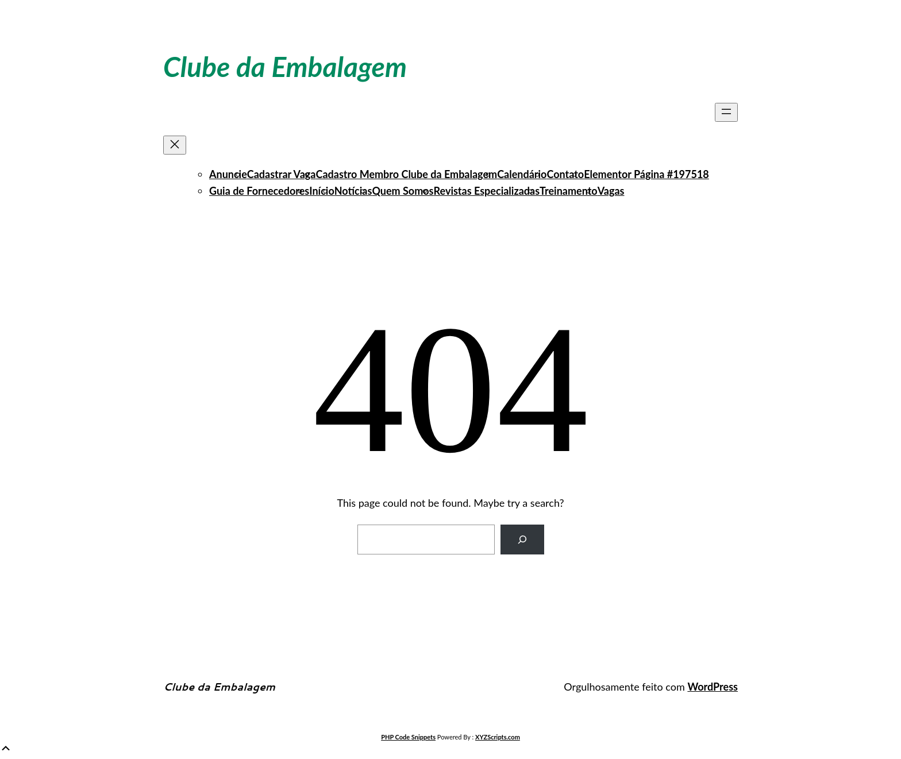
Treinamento (569, 190)
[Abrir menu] (726, 112)
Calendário (521, 174)
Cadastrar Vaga (281, 174)
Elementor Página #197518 (646, 174)
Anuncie (228, 174)
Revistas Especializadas (487, 190)
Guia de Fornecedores (259, 190)
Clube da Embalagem (285, 66)
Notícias (353, 190)
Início (321, 190)
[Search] (522, 539)
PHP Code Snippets (408, 737)
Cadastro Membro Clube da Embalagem (407, 174)
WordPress (712, 686)
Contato (565, 174)
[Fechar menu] (174, 145)
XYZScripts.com (497, 737)
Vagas (611, 190)
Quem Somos (402, 190)
